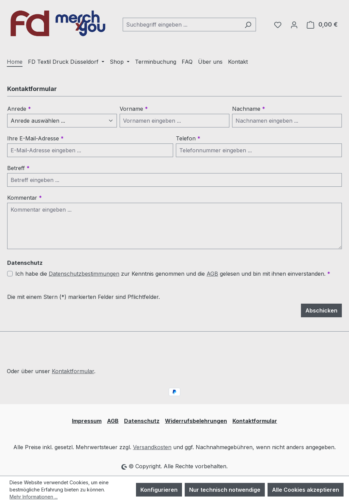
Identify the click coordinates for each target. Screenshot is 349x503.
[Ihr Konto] (294, 24)
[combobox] (181, 24)
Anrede (19, 108)
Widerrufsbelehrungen (196, 420)
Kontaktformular (73, 371)
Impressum (87, 420)
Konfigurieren (159, 489)
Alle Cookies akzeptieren (305, 489)
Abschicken (321, 310)
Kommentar (24, 197)
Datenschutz (142, 420)
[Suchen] (248, 24)
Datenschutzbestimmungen (84, 273)
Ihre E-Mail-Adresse (35, 138)
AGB (212, 273)
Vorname (134, 108)
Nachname (248, 108)
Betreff (18, 168)
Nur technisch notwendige (224, 489)
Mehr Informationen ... (34, 497)
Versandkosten (152, 447)
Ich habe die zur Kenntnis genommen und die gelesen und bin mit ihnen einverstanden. (172, 274)
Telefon (188, 138)
